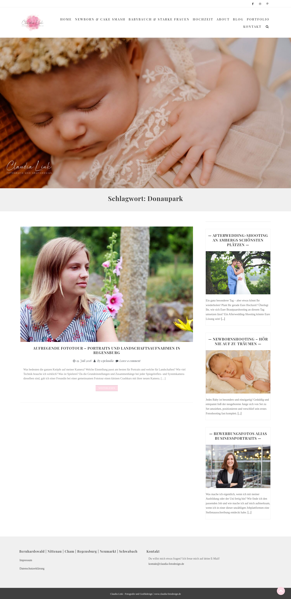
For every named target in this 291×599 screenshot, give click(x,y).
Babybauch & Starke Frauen (159, 19)
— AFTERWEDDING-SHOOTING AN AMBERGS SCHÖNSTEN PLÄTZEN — (238, 240)
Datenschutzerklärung (32, 568)
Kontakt (252, 26)
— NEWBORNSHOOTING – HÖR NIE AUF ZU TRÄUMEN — (238, 341)
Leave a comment (129, 361)
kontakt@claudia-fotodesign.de (166, 563)
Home (66, 19)
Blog (238, 19)
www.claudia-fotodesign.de (167, 594)
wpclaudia (107, 361)
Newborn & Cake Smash (100, 19)
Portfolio (258, 19)
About (223, 19)
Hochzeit (203, 19)
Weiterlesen (106, 388)
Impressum (26, 560)
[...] (223, 319)
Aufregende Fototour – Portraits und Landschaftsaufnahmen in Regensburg (106, 350)
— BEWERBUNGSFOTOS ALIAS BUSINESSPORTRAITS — (238, 436)
